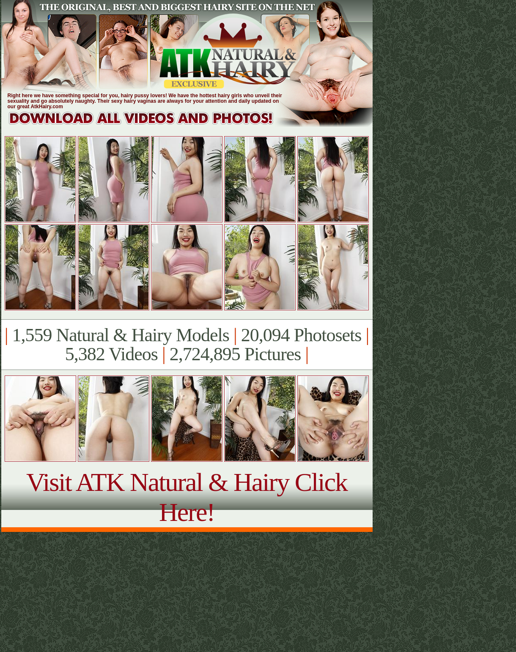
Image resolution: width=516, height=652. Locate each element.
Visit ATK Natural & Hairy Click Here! (186, 497)
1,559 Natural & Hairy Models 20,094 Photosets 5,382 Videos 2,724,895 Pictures (187, 345)
